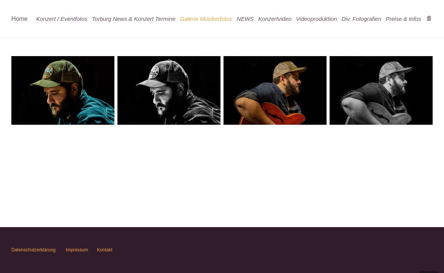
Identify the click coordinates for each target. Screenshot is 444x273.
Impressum (77, 250)
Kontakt (104, 250)
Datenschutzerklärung (33, 250)
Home (19, 19)
